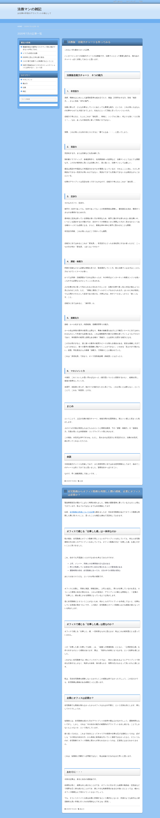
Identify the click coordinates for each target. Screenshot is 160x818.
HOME (20, 26)
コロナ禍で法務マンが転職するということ (38, 61)
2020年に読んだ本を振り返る (33, 57)
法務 (81, 481)
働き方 (82, 809)
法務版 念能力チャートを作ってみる (89, 42)
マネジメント (27, 80)
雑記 (24, 91)
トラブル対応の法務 (30, 53)
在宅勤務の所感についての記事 (82, 512)
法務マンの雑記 (30, 9)
